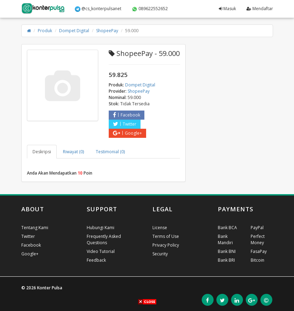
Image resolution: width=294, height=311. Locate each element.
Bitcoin (257, 260)
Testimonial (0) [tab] (110, 152)
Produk (45, 31)
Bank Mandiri (225, 239)
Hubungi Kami (100, 228)
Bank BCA (227, 228)
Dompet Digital (74, 31)
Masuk (227, 9)
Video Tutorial (101, 251)
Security (160, 254)
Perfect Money (258, 239)
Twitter (124, 124)
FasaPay (259, 251)
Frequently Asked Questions (104, 239)
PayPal (257, 228)
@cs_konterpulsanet (98, 9)
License (159, 228)
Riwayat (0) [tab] (73, 152)
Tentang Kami (34, 228)
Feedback (96, 260)
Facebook (126, 115)
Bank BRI (226, 260)
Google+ (127, 133)
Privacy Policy (165, 245)
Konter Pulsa (49, 288)
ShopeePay (107, 31)
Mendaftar (259, 9)
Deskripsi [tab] (42, 152)
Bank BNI (227, 251)
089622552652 (150, 9)
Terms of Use (165, 236)
